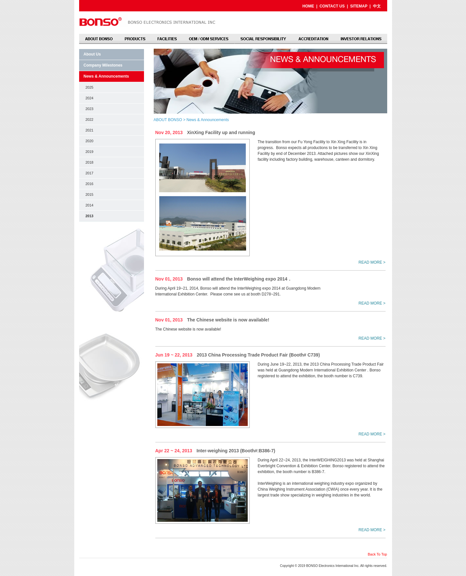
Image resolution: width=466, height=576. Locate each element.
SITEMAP (358, 6)
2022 (89, 119)
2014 (89, 205)
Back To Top (377, 554)
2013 (89, 216)
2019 (89, 152)
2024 (89, 98)
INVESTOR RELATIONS (361, 39)
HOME (308, 6)
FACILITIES (167, 39)
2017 (89, 173)
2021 (89, 130)
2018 (89, 162)
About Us (92, 54)
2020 (89, 141)
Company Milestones (103, 65)
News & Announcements (106, 76)
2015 (89, 194)
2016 (89, 184)
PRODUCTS (135, 39)
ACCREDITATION (313, 39)
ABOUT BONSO (99, 39)
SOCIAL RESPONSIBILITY (263, 39)
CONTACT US (332, 6)
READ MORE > (371, 262)
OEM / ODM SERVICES (209, 39)
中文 (377, 6)
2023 (89, 109)
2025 (89, 87)
